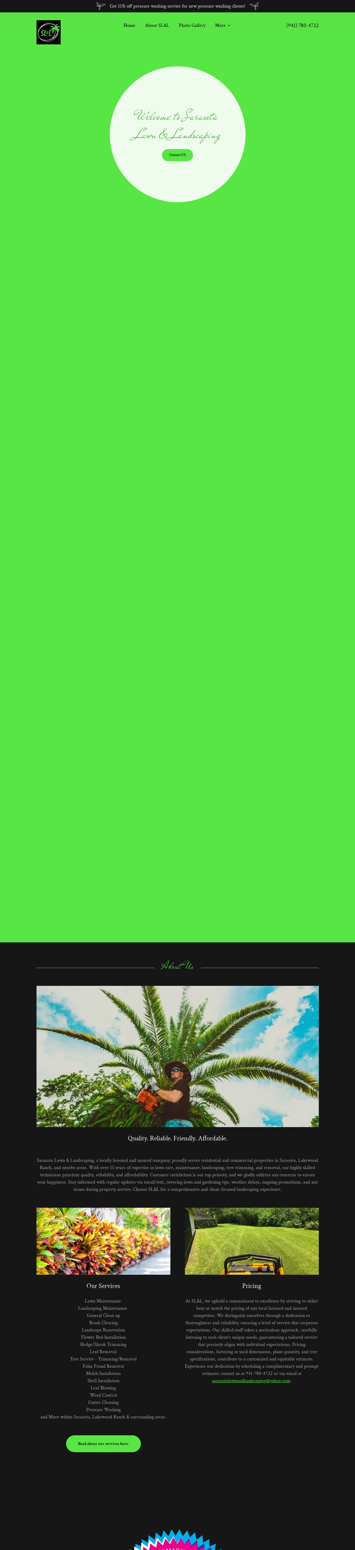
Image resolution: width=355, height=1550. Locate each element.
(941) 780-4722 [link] (302, 25)
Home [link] (129, 25)
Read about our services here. (103, 1443)
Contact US (177, 155)
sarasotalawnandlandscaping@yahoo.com (251, 1381)
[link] (71, 22)
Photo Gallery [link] (192, 25)
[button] (223, 25)
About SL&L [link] (157, 25)
